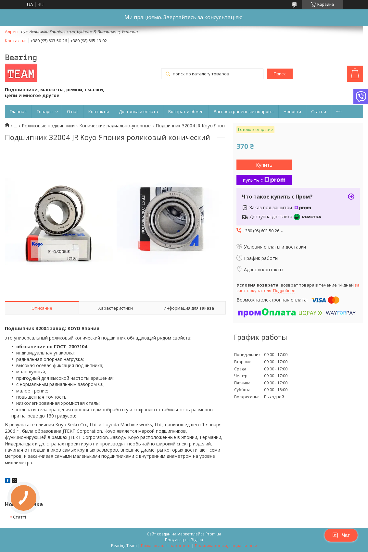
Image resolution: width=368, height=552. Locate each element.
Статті (19, 517)
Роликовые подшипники (48, 126)
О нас (72, 111)
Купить (264, 164)
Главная (18, 111)
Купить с (264, 180)
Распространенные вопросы (243, 111)
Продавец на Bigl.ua (184, 540)
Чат (341, 535)
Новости (292, 111)
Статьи (318, 111)
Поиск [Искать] (279, 73)
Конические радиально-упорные (115, 126)
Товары (45, 111)
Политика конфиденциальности (226, 545)
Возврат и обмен (186, 111)
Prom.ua (213, 534)
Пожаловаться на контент (166, 545)
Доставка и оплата (138, 111)
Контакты (98, 111)
